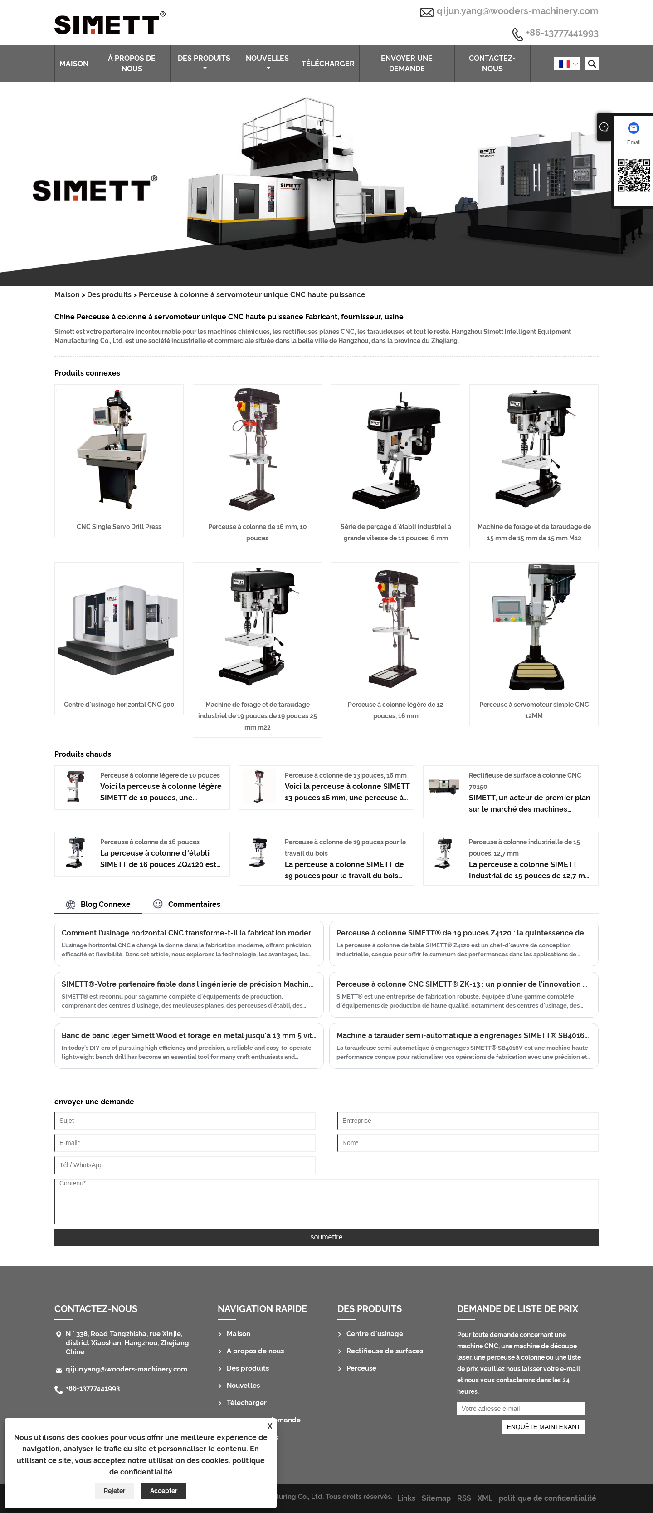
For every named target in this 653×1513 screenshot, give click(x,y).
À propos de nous (132, 63)
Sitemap (436, 1498)
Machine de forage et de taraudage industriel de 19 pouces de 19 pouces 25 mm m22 (257, 716)
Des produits (204, 62)
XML (485, 1498)
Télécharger (328, 63)
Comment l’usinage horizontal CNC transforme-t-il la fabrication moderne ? (189, 933)
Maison (73, 63)
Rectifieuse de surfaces (384, 1351)
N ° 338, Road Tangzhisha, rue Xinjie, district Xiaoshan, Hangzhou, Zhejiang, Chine (128, 1343)
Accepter (163, 1490)
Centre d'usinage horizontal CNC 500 (119, 704)
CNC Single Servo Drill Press (119, 526)
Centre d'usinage (374, 1334)
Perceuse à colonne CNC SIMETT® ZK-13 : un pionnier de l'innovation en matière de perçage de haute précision (463, 984)
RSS (464, 1498)
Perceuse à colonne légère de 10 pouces (160, 775)
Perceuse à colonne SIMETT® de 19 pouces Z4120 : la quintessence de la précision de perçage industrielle (463, 933)
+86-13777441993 (562, 33)
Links (406, 1498)
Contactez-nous (492, 63)
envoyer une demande (407, 63)
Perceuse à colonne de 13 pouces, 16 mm (346, 775)
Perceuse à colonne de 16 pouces (150, 842)
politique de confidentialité (547, 1498)
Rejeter (114, 1490)
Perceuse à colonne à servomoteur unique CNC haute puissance (252, 294)
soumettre (326, 1237)
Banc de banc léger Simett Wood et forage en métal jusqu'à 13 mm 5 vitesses (189, 1035)
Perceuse (361, 1368)
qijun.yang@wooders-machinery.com (518, 10)
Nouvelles (267, 62)
